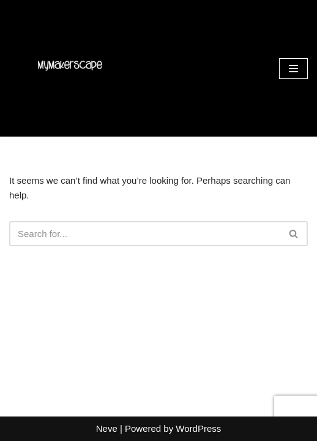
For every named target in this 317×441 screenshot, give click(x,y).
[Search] (144, 233)
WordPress (198, 428)
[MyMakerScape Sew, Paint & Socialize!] (69, 68)
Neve (106, 428)
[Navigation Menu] (293, 68)
